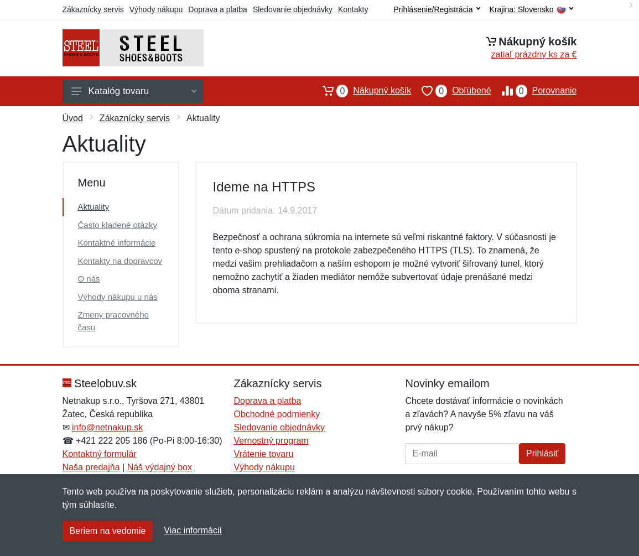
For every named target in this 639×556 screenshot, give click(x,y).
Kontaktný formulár (100, 454)
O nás (89, 278)
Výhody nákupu (156, 9)
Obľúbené (451, 90)
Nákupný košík (361, 90)
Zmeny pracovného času (113, 321)
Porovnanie (534, 90)
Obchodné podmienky (276, 414)
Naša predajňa (91, 467)
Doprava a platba (217, 9)
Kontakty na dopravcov (120, 261)
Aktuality (94, 206)
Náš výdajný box (159, 467)
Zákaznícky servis (93, 9)
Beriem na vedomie (108, 531)
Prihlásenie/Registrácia (436, 9)
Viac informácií (193, 530)
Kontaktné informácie (117, 242)
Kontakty (353, 9)
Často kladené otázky (117, 225)
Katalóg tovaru (133, 91)
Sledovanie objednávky (293, 9)
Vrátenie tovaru (263, 454)
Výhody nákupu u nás (118, 297)
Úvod (73, 118)
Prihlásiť (542, 453)
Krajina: (531, 10)
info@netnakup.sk (107, 427)
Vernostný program (270, 440)
